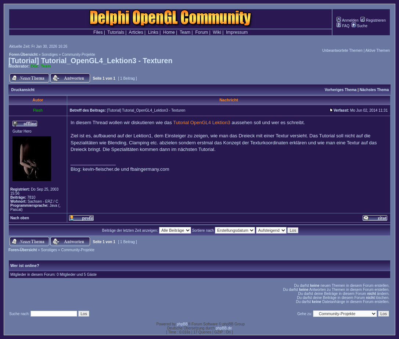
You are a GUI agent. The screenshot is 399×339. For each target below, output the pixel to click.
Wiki (217, 32)
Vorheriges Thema (341, 90)
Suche (359, 26)
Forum (201, 32)
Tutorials (115, 32)
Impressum (237, 32)
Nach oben (19, 218)
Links (153, 32)
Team (185, 32)
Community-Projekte (78, 55)
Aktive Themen (377, 50)
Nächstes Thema (374, 90)
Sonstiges (50, 55)
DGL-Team (41, 66)
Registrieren (373, 20)
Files (98, 32)
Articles (136, 32)
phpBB (182, 324)
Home (169, 32)
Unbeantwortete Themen (342, 50)
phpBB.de (224, 328)
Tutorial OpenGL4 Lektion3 (201, 122)
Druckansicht (23, 90)
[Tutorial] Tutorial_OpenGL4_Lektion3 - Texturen (90, 61)
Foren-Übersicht (23, 55)
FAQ (343, 26)
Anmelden (347, 20)
